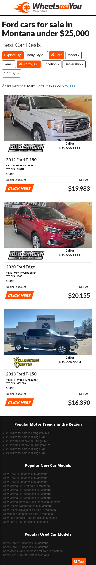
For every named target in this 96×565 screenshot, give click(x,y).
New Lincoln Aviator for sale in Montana (27, 505)
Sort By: (11, 73)
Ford (56, 55)
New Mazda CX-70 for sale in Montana (27, 493)
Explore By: (13, 55)
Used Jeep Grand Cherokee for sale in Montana (33, 551)
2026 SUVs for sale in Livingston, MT (26, 433)
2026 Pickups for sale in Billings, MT (25, 441)
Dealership (73, 64)
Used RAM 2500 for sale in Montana (25, 543)
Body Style (36, 55)
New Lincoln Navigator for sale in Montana (29, 509)
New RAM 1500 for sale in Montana (25, 478)
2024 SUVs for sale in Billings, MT (24, 453)
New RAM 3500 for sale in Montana (25, 482)
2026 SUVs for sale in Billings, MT (24, 437)
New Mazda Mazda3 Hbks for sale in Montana (31, 501)
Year (9, 64)
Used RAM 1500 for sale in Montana (25, 547)
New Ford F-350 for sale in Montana (25, 521)
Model (73, 55)
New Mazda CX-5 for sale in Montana (26, 486)
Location (51, 64)
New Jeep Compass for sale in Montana (28, 513)
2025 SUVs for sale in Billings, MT (24, 449)
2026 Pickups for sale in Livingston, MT (27, 445)
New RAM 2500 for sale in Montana (25, 474)
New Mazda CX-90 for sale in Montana (27, 497)
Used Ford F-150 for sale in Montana (26, 555)
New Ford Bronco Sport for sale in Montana (30, 517)
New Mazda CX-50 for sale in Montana (27, 490)
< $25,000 (29, 64)
